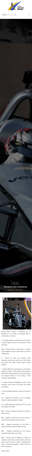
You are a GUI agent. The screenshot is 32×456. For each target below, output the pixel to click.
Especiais (15, 283)
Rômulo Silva (11, 290)
